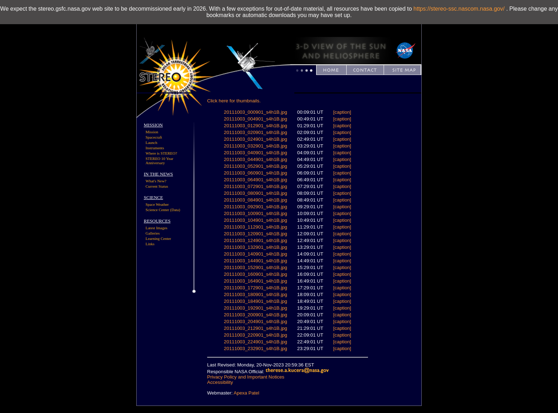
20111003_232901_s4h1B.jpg (255, 348)
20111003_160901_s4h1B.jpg (255, 274)
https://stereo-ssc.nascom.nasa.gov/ (459, 9)
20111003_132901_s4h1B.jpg (255, 247)
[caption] (342, 112)
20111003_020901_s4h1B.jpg (255, 132)
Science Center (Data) (163, 210)
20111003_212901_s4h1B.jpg (255, 328)
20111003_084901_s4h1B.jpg (255, 200)
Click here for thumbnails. (233, 100)
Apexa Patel (246, 393)
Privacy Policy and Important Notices (245, 377)
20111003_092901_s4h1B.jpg (255, 206)
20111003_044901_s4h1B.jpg (255, 159)
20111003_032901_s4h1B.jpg (255, 146)
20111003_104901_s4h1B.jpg (255, 220)
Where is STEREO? (161, 153)
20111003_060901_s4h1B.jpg (255, 173)
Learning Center (158, 238)
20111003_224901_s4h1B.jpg (255, 341)
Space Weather (157, 204)
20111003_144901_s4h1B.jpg (255, 260)
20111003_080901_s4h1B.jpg (255, 193)
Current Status (157, 186)
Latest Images (156, 228)
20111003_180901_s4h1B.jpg (255, 294)
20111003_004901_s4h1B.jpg (255, 119)
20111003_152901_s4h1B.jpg (255, 267)
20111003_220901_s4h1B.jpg (255, 335)
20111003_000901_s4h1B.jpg (255, 112)
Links (150, 244)
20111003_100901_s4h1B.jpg (255, 213)
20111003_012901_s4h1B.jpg (255, 125)
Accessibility (220, 382)
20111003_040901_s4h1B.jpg (255, 152)
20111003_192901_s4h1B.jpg (255, 308)
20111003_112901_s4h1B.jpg (255, 227)
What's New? (156, 181)
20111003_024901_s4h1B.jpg (255, 139)
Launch (151, 142)
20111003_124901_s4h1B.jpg (255, 240)
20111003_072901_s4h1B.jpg (255, 186)
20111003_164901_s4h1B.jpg (255, 281)
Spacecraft (154, 137)
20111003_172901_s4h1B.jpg (255, 287)
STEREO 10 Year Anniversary (159, 160)
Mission (152, 132)
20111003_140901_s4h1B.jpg (255, 254)
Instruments (155, 148)
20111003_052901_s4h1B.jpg (255, 166)
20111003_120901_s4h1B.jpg (255, 233)
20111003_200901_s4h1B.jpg (255, 314)
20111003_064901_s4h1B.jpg (255, 179)
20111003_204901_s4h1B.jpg (255, 321)
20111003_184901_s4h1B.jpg (255, 301)
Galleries (153, 233)
